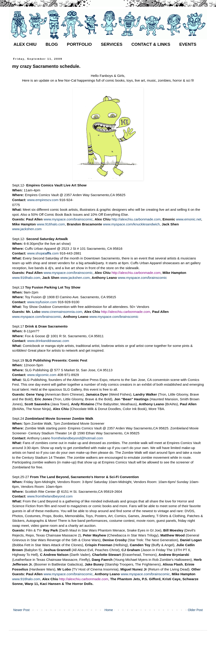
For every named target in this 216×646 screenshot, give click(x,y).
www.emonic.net (188, 219)
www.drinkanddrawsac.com (48, 341)
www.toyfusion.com (42, 302)
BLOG (51, 44)
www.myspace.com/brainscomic (68, 219)
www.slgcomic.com (41, 375)
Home (108, 610)
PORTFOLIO (79, 44)
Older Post (195, 610)
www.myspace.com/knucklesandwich (131, 224)
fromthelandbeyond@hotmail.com (77, 438)
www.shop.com (43, 253)
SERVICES (111, 44)
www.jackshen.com (27, 229)
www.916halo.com (51, 224)
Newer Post (21, 610)
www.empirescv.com (42, 200)
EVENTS (187, 44)
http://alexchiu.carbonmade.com (136, 219)
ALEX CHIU (25, 44)
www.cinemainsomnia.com (61, 312)
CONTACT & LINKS (150, 44)
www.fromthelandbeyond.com (50, 496)
